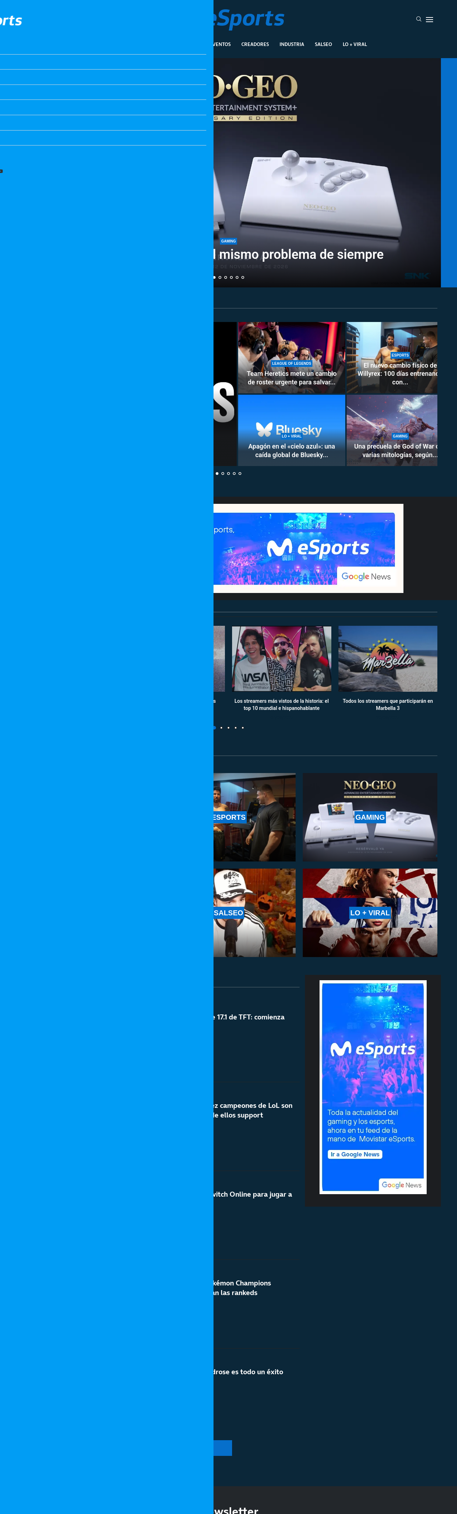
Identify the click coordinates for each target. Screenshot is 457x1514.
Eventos (220, 44)
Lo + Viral (355, 44)
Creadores (255, 44)
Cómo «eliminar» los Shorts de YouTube (128, 453)
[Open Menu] (429, 19)
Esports (158, 44)
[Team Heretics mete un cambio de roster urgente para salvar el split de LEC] (291, 357)
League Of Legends (113, 44)
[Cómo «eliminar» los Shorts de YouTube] (128, 394)
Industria (292, 44)
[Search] (418, 19)
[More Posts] (160, 1448)
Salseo (323, 44)
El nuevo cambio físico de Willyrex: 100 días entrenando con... (400, 374)
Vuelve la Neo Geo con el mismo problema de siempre (228, 254)
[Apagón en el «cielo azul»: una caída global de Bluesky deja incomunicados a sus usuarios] (291, 430)
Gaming (189, 44)
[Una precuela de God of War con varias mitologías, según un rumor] (400, 430)
